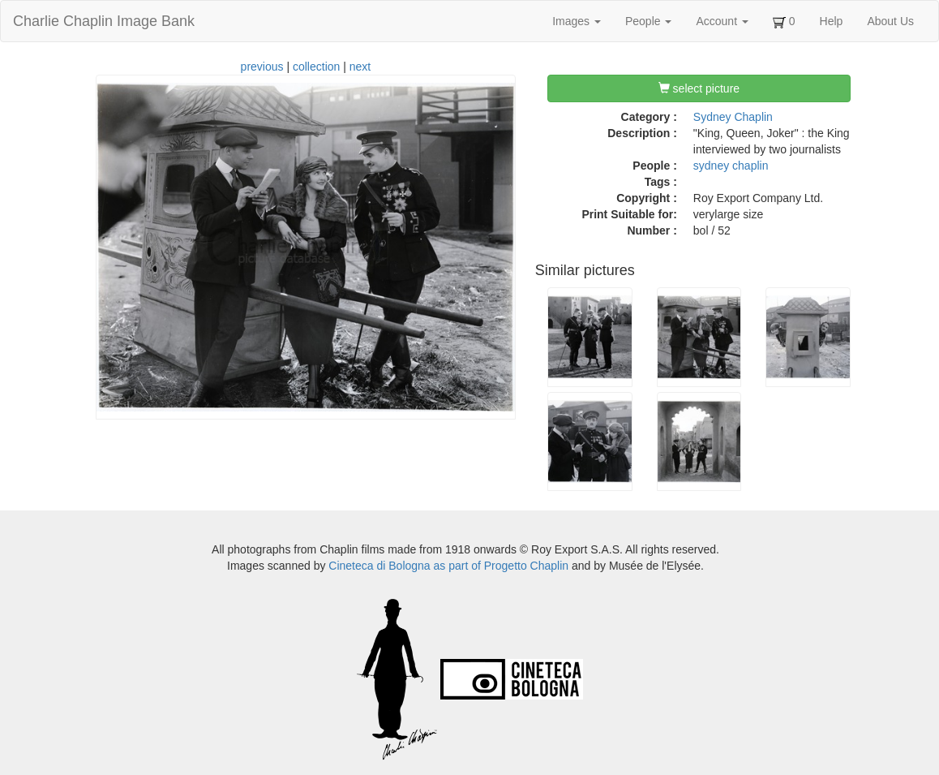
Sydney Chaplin (733, 116)
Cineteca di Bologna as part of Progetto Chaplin (448, 565)
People (648, 21)
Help (831, 21)
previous (262, 66)
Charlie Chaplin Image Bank (104, 21)
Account (722, 21)
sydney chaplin (731, 165)
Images (576, 21)
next (360, 66)
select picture (699, 88)
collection (316, 66)
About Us (890, 21)
